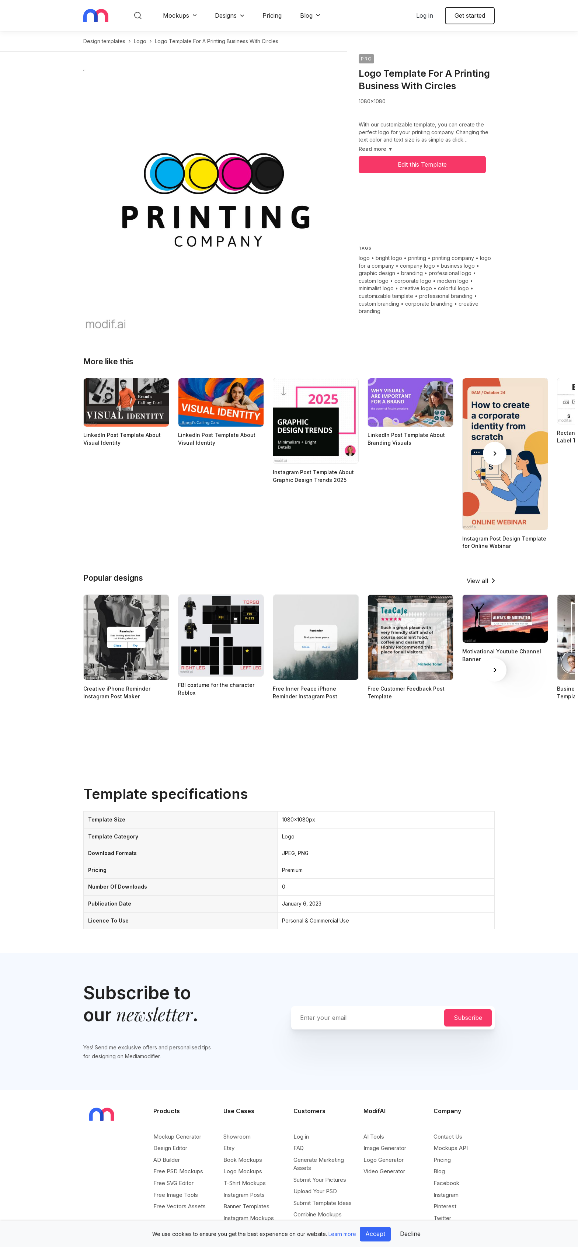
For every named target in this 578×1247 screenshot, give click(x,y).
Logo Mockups (242, 1171)
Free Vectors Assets (179, 1206)
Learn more (342, 1234)
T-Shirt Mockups (244, 1183)
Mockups (176, 15)
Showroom (237, 1136)
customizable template (386, 296)
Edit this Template (422, 164)
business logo (458, 266)
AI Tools (373, 1136)
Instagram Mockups (248, 1218)
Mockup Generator (177, 1136)
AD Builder (166, 1159)
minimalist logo (376, 288)
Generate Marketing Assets (318, 1163)
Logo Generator (383, 1159)
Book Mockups (242, 1159)
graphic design (377, 273)
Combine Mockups (317, 1214)
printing (417, 258)
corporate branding (429, 304)
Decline (410, 1233)
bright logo (389, 258)
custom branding (379, 304)
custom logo (374, 281)
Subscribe (468, 1017)
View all (477, 580)
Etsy (228, 1148)
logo (140, 41)
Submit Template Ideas (322, 1202)
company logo (417, 266)
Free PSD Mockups (178, 1171)
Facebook (446, 1183)
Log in (424, 15)
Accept (375, 1233)
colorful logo (453, 288)
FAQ (298, 1148)
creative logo (416, 288)
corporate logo (412, 281)
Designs (226, 15)
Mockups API (451, 1148)
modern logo (453, 281)
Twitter (442, 1218)
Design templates (104, 41)
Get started (470, 15)
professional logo (450, 273)
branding (412, 273)
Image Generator (384, 1148)
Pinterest (445, 1206)
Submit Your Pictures (319, 1179)
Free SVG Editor (173, 1183)
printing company (453, 258)
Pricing (272, 15)
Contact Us (448, 1136)
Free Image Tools (175, 1194)
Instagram (446, 1194)
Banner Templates (246, 1206)
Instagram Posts (244, 1194)
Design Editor (170, 1148)
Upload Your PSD (315, 1191)
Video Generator (384, 1171)
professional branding (446, 296)
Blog (306, 15)
